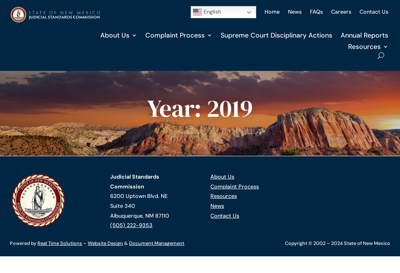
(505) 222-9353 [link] (131, 225)
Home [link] (272, 11)
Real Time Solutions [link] (59, 243)
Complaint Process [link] (175, 35)
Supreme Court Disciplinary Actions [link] (276, 35)
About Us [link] (114, 35)
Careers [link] (341, 11)
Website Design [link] (105, 243)
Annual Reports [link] (364, 35)
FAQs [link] (316, 11)
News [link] (295, 11)
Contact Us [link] (374, 11)
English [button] (207, 12)
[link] (55, 21)
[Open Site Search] (381, 55)
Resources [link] (364, 46)
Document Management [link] (156, 243)
